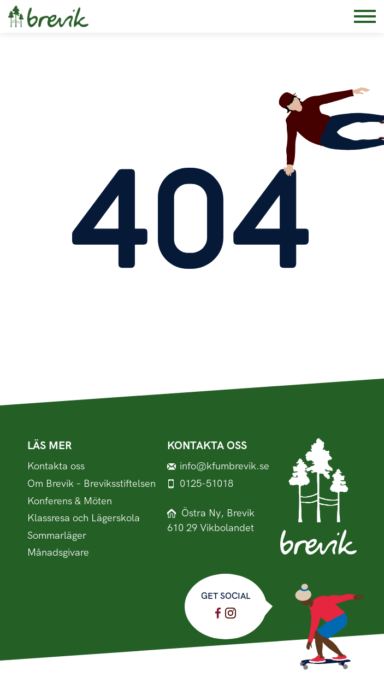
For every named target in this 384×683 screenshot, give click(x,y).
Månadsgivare (58, 552)
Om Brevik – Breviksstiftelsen (91, 484)
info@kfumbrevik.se (218, 466)
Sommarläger (56, 535)
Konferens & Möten (69, 501)
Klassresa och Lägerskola (83, 518)
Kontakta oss (56, 466)
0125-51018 (200, 484)
